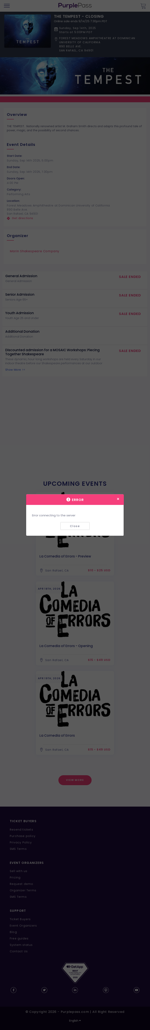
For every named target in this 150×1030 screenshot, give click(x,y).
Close (75, 526)
